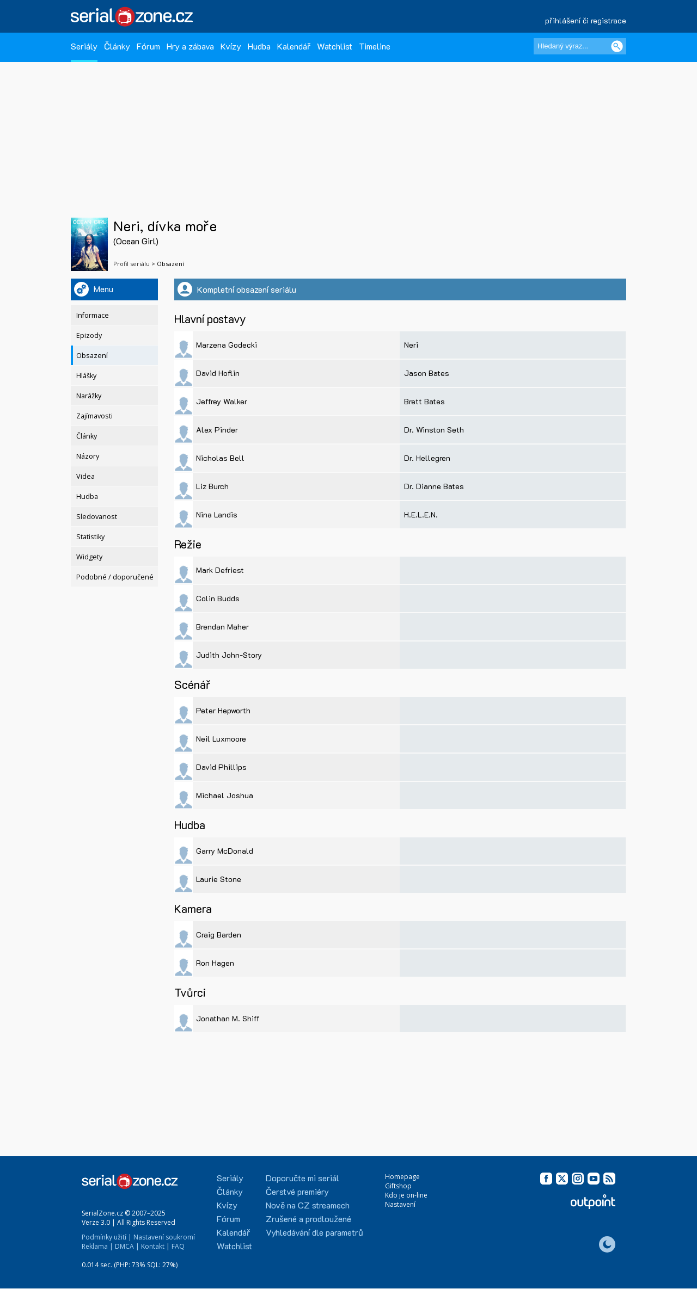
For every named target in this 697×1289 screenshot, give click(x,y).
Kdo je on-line (406, 1195)
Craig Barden (218, 934)
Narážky (88, 395)
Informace (92, 315)
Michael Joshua (224, 795)
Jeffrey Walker (221, 401)
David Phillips (221, 767)
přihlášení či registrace (585, 20)
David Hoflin (218, 373)
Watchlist (334, 46)
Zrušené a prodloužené (308, 1218)
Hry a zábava (190, 46)
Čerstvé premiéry (297, 1191)
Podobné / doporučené (115, 577)
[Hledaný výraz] (580, 46)
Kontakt (152, 1246)
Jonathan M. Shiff (228, 1018)
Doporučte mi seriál (302, 1177)
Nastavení (400, 1204)
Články (117, 46)
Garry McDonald (224, 851)
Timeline (374, 46)
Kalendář (293, 46)
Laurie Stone (218, 879)
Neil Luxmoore (221, 738)
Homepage (402, 1176)
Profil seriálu (131, 264)
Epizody (89, 335)
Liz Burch (212, 486)
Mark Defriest (220, 570)
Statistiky (90, 536)
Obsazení (92, 355)
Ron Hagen (215, 963)
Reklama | (97, 1246)
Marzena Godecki (226, 345)
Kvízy (231, 46)
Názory (87, 456)
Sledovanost (96, 516)
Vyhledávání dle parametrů (314, 1232)
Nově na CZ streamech (308, 1205)
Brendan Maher (222, 626)
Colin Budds (218, 598)
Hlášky (86, 375)
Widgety (89, 557)
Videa (85, 476)
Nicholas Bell (220, 458)
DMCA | (127, 1246)
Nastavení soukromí (164, 1237)
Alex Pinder (217, 429)
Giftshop (398, 1186)
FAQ (178, 1246)
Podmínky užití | (107, 1237)
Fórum (148, 46)
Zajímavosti (94, 416)
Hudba (259, 46)
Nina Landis (216, 514)
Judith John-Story (229, 655)
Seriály (84, 46)
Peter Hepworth (223, 710)
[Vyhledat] (617, 46)
